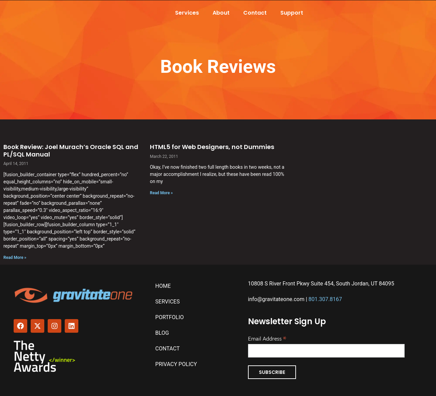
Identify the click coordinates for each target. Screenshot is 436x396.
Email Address (267, 338)
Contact (255, 13)
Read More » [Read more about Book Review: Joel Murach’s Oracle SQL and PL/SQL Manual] (14, 257)
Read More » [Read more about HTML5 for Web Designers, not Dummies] (161, 193)
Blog (162, 333)
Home (163, 286)
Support (291, 13)
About (221, 13)
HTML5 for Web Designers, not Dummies (212, 147)
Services (187, 13)
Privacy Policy (176, 364)
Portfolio (169, 317)
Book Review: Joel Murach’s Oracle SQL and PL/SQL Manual (70, 151)
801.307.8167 (325, 299)
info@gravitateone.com (276, 299)
